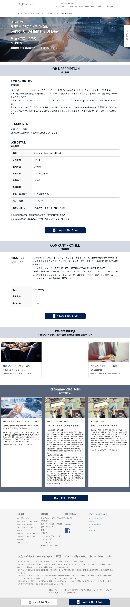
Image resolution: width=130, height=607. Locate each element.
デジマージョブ (31, 591)
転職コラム (73, 6)
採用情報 (110, 6)
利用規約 (92, 521)
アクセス (92, 527)
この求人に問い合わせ (67, 230)
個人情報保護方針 (95, 524)
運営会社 (92, 530)
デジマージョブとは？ (61, 6)
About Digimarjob (67, 3)
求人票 (81, 6)
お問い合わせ (69, 518)
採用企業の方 (101, 6)
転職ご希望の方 (90, 6)
